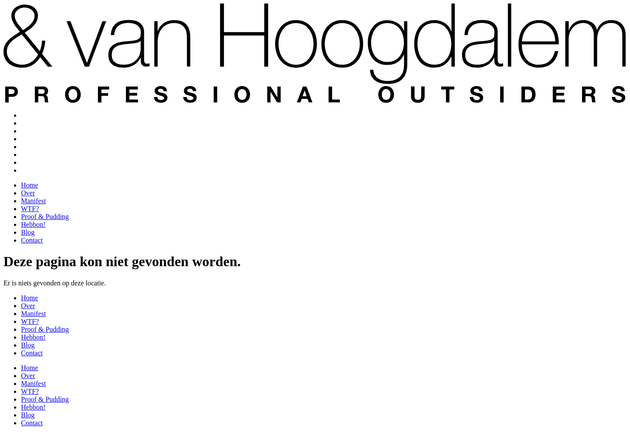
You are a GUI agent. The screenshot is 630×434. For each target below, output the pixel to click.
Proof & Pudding (45, 146)
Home (29, 115)
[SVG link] (315, 44)
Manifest (33, 131)
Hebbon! (33, 154)
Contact (32, 170)
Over (28, 123)
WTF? (30, 138)
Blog (28, 162)
